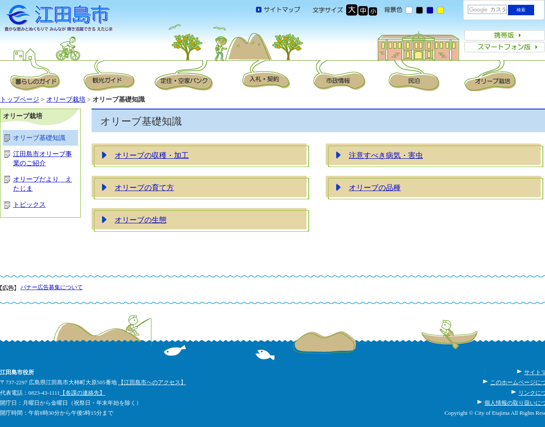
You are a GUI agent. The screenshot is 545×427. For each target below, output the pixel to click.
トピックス (29, 204)
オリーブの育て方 (144, 187)
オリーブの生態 (141, 219)
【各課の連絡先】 (82, 392)
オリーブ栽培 (65, 99)
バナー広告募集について (51, 287)
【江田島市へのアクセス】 (152, 382)
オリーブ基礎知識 (39, 137)
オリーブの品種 (375, 187)
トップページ (19, 99)
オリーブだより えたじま (42, 184)
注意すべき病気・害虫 (386, 155)
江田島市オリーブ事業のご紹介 (42, 158)
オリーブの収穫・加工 (152, 155)
